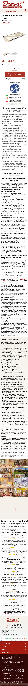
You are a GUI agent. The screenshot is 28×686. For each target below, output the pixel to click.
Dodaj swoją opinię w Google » (14, 614)
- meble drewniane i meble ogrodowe (14, 499)
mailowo (14, 279)
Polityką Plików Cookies (13, 682)
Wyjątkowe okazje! (11, 11)
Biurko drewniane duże (14, 514)
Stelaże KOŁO (6, 22)
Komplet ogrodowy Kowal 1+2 (14, 503)
